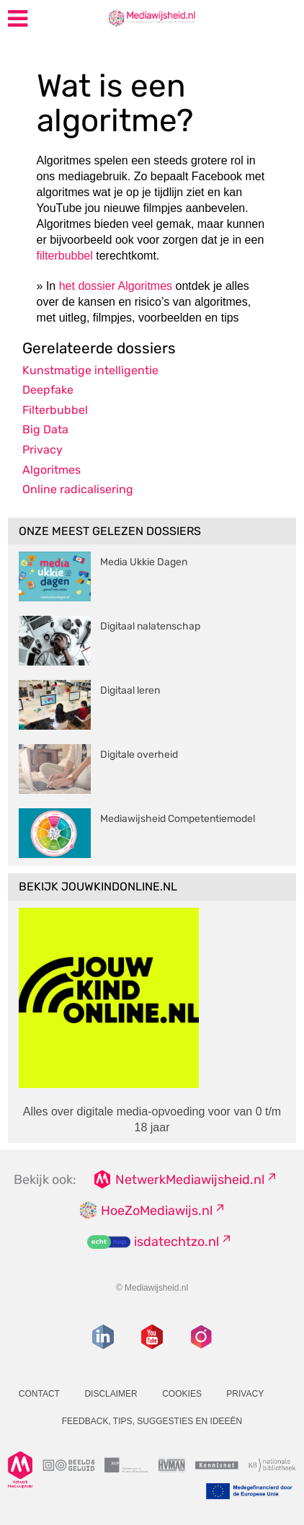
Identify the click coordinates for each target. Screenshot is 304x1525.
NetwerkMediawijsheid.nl (189, 1180)
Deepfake (47, 390)
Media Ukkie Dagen (143, 562)
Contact (39, 1394)
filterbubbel (65, 255)
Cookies (182, 1394)
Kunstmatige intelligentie (90, 370)
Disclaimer (110, 1394)
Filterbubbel (55, 410)
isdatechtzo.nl (176, 1242)
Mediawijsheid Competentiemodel (177, 819)
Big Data (45, 429)
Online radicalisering (77, 489)
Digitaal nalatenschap (150, 626)
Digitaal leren (130, 690)
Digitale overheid (139, 754)
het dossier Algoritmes (115, 286)
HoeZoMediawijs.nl (157, 1211)
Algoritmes (51, 470)
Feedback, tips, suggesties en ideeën (152, 1421)
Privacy (42, 449)
